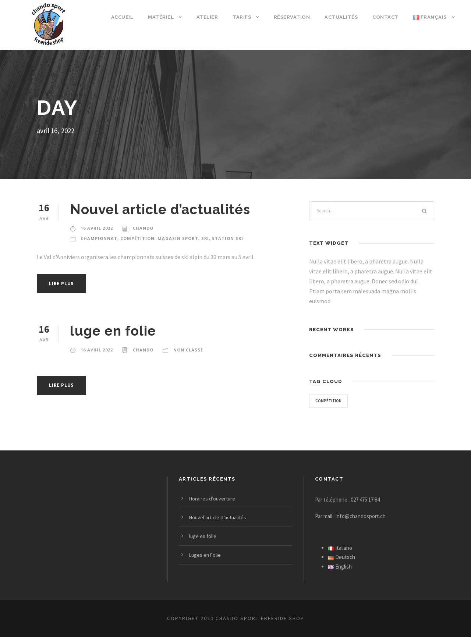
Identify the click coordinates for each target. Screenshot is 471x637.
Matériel (164, 17)
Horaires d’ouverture (212, 499)
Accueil (125, 17)
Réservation (294, 17)
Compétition (133, 238)
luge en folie (112, 330)
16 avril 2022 (97, 228)
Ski (198, 238)
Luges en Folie (206, 555)
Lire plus (63, 283)
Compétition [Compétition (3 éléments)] (329, 401)
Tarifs (245, 17)
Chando (142, 228)
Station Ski (219, 238)
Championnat (97, 238)
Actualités (343, 17)
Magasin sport (171, 238)
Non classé (188, 350)
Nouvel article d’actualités (159, 209)
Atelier (210, 17)
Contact (386, 17)
